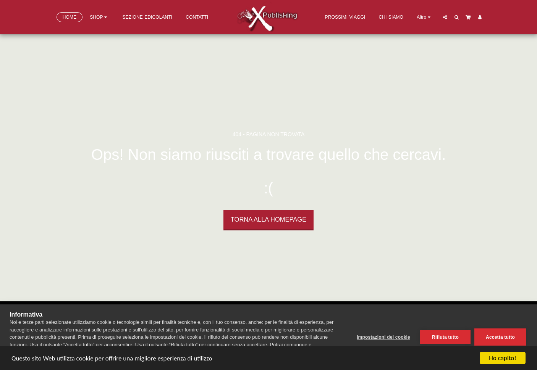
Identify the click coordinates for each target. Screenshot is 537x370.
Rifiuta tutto (445, 337)
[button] (445, 16)
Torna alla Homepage (268, 219)
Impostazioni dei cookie (383, 337)
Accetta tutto (500, 337)
